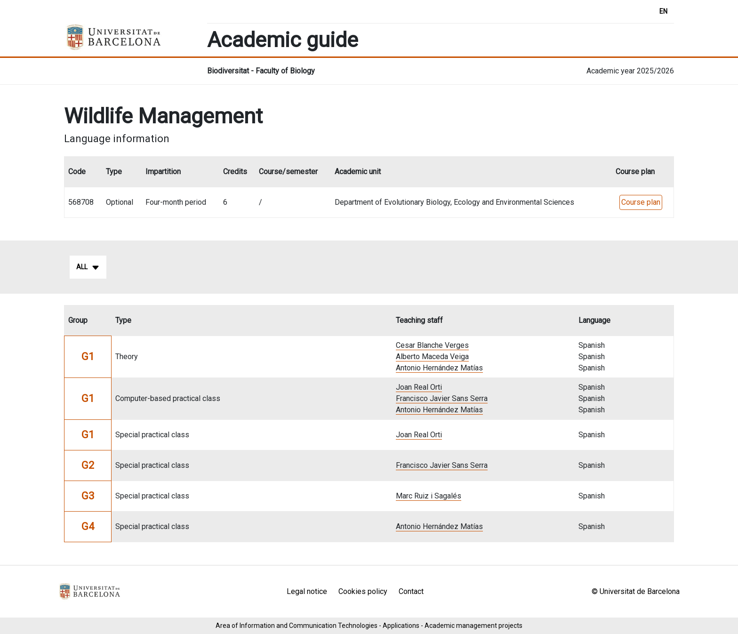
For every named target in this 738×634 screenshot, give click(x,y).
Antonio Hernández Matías (439, 367)
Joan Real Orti (419, 387)
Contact (411, 591)
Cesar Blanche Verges (432, 345)
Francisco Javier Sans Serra (442, 398)
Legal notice (307, 591)
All (88, 267)
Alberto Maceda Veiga (432, 356)
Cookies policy (362, 591)
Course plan (640, 202)
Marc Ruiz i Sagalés (428, 495)
